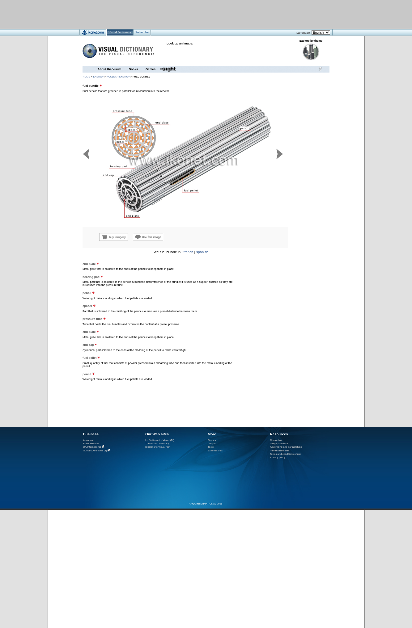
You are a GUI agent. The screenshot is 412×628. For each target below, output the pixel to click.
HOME (86, 76)
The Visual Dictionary (157, 443)
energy (98, 76)
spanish (202, 252)
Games (150, 69)
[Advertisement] (187, 14)
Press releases (91, 443)
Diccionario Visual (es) (157, 447)
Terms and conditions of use (285, 454)
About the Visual (109, 69)
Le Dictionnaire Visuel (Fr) (159, 440)
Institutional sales (279, 450)
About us (88, 440)
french (188, 252)
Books (133, 69)
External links (215, 450)
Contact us (276, 440)
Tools (211, 447)
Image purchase (279, 443)
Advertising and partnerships (286, 447)
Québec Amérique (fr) (95, 450)
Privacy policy (278, 457)
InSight (211, 443)
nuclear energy (118, 76)
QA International (92, 447)
